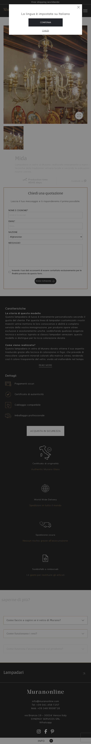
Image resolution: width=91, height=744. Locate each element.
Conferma (45, 22)
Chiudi (45, 30)
